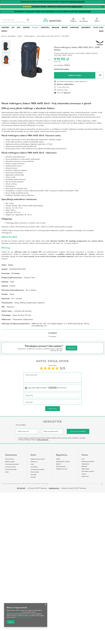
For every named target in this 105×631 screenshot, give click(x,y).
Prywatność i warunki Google (24, 617)
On (13, 27)
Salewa (10, 265)
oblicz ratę (67, 93)
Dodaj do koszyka (74, 75)
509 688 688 (21, 488)
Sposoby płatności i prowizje (63, 461)
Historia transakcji (35, 472)
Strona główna (11, 36)
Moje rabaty (33, 474)
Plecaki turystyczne (29, 36)
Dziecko (26, 27)
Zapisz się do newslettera (78, 431)
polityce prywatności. (43, 440)
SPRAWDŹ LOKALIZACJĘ (77, 2)
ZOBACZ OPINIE (77, 7)
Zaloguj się (73, 21)
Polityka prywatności (61, 466)
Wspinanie (74, 27)
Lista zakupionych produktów (37, 469)
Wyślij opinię (53, 409)
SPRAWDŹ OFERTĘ (85, 11)
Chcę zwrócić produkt (10, 467)
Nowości (5, 27)
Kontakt (7, 472)
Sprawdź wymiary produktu (61, 69)
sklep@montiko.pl (54, 488)
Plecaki (35, 27)
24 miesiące (15, 273)
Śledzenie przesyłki (9, 461)
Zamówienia (11, 454)
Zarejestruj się (34, 461)
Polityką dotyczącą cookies (14, 612)
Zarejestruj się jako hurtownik (38, 459)
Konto (33, 454)
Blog (101, 31)
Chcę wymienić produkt (11, 469)
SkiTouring (85, 27)
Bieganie (55, 27)
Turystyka (45, 27)
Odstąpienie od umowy (61, 469)
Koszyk (32, 464)
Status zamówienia (9, 459)
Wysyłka (58, 459)
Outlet (4, 31)
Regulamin (58, 464)
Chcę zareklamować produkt (12, 464)
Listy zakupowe (83, 21)
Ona (18, 27)
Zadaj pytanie (71, 348)
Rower (64, 27)
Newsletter (52, 421)
